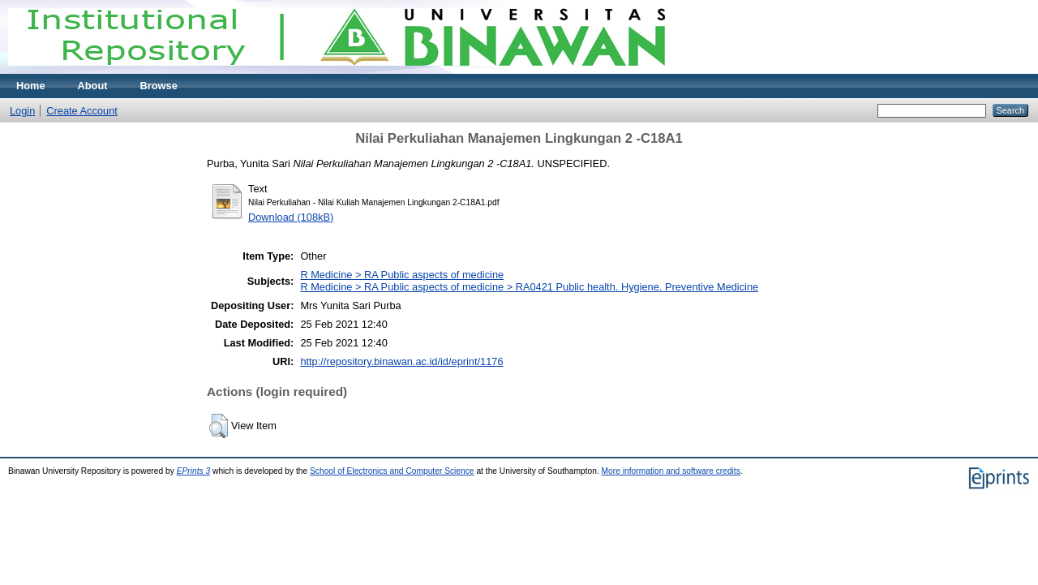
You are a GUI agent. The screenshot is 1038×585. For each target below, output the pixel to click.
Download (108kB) (290, 217)
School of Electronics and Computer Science (392, 471)
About (93, 86)
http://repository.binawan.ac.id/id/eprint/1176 (401, 361)
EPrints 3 (194, 471)
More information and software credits (671, 471)
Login (22, 111)
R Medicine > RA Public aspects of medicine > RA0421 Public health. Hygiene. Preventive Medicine (529, 287)
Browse (159, 86)
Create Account (82, 111)
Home (30, 86)
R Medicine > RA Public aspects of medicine (402, 275)
